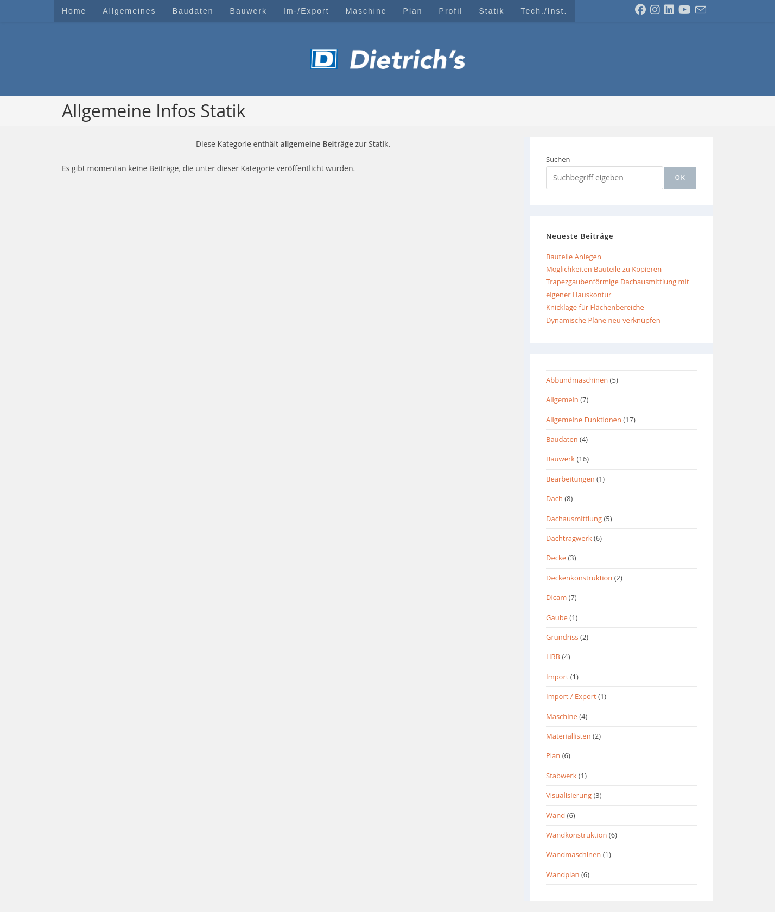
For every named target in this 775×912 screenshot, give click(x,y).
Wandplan (563, 874)
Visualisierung (569, 795)
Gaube (557, 617)
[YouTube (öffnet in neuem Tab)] (685, 9)
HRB (553, 656)
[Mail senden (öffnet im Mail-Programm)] (701, 10)
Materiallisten (568, 736)
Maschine (561, 716)
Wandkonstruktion (576, 835)
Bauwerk (560, 459)
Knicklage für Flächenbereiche (595, 307)
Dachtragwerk (569, 538)
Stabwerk (561, 775)
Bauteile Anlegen (573, 256)
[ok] (680, 177)
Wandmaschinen (573, 854)
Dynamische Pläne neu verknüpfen (603, 320)
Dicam (556, 597)
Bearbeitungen (570, 479)
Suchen (558, 159)
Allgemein (562, 399)
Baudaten (562, 439)
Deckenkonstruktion (579, 578)
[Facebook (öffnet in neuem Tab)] (640, 9)
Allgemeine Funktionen (583, 419)
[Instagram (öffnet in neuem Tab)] (655, 9)
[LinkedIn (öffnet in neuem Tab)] (669, 9)
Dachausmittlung (574, 518)
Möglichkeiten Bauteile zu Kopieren (604, 269)
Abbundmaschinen (577, 380)
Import (557, 677)
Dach (554, 498)
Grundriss (562, 637)
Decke (556, 558)
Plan (553, 755)
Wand (555, 815)
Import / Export (571, 696)
